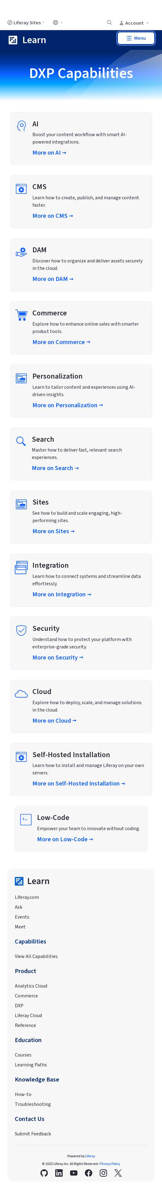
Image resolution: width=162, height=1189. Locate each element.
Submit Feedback (33, 1133)
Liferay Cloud (28, 1015)
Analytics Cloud (31, 986)
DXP (19, 1005)
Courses (23, 1055)
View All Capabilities (36, 956)
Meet (20, 926)
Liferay (90, 1156)
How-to (23, 1094)
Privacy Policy (110, 1164)
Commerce (26, 995)
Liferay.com (27, 897)
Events (22, 917)
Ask (18, 907)
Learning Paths (31, 1064)
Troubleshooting (33, 1104)
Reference (25, 1025)
